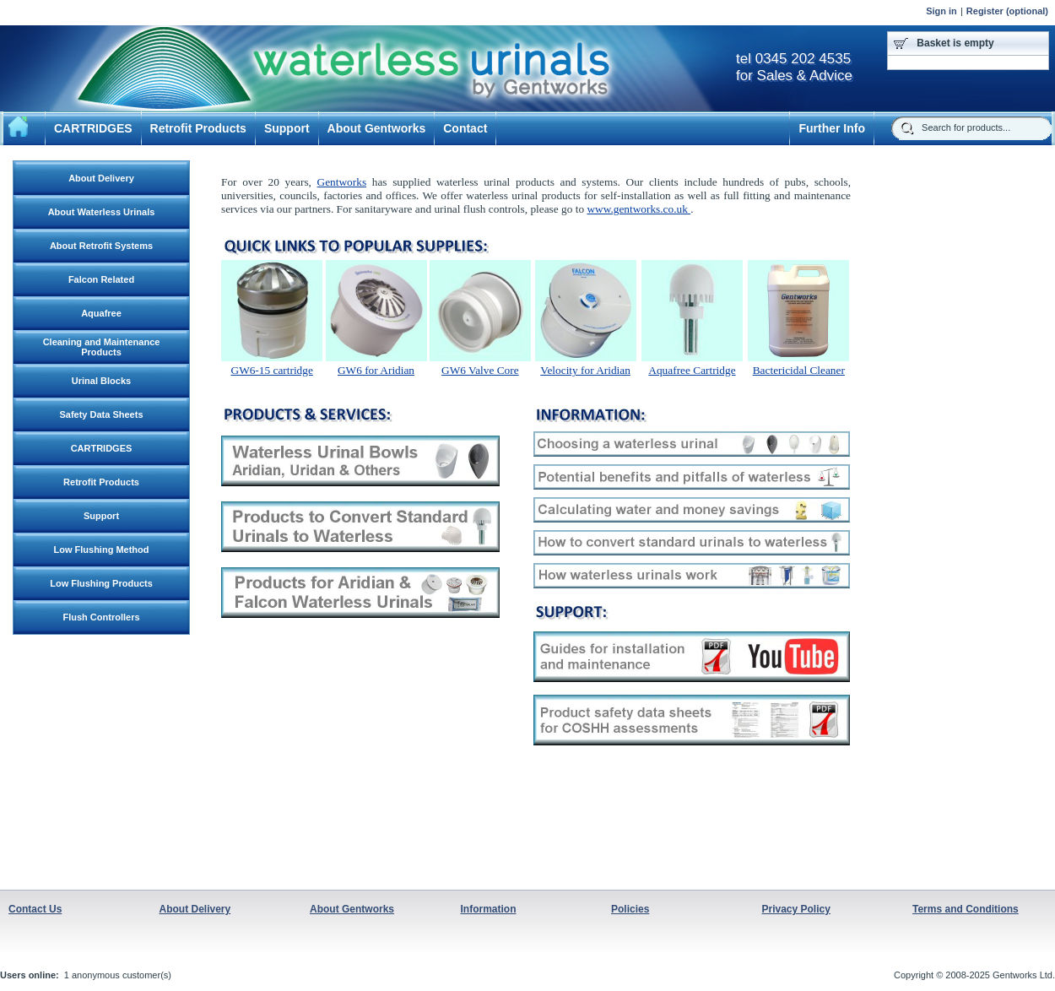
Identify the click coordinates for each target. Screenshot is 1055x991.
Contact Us (35, 909)
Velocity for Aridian (585, 370)
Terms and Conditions (965, 909)
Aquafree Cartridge (691, 370)
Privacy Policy (796, 909)
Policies (630, 909)
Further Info (831, 128)
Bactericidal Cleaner (799, 370)
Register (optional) (1007, 11)
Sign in (941, 11)
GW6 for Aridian (376, 370)
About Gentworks (376, 128)
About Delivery (195, 909)
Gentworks (342, 182)
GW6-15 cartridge (272, 370)
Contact (465, 128)
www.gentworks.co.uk (638, 209)
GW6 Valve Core (480, 370)
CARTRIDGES (93, 128)
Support (287, 128)
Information (489, 909)
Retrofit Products (198, 128)
